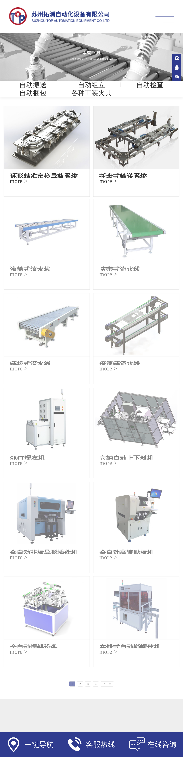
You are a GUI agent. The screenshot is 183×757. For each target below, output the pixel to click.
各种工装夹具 (91, 93)
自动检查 (150, 85)
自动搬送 (32, 85)
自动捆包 (32, 93)
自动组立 (91, 85)
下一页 (107, 684)
